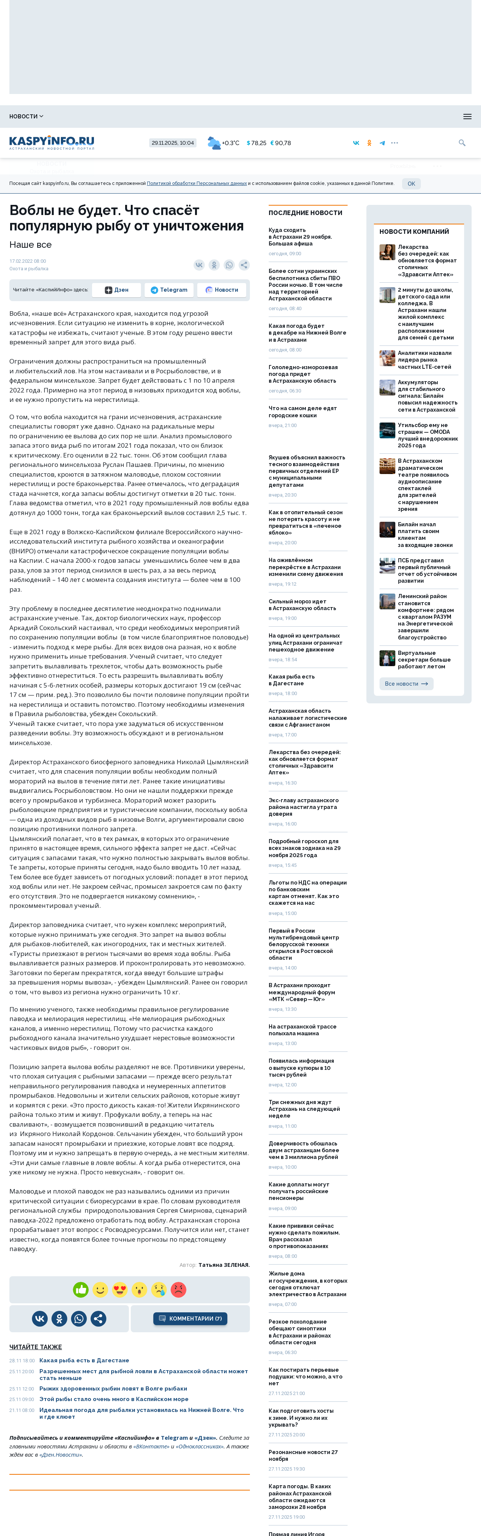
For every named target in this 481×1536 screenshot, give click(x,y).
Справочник (78, 117)
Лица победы (133, 117)
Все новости (406, 683)
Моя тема (433, 117)
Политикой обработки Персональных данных (197, 183)
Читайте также (35, 1347)
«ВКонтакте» (151, 1446)
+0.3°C (223, 143)
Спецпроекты (317, 117)
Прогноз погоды (257, 117)
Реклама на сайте (379, 117)
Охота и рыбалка (192, 117)
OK (411, 184)
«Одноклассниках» (200, 1446)
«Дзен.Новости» (60, 1454)
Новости (26, 117)
